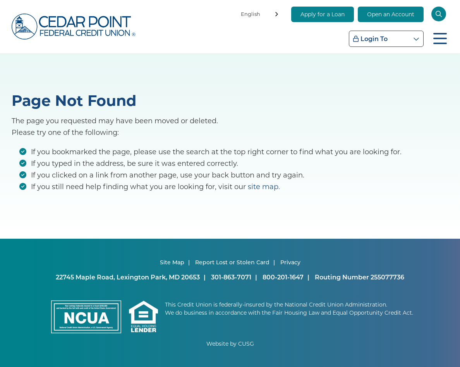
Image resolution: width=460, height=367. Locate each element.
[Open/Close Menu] (439, 37)
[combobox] (260, 15)
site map (263, 186)
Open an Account (390, 14)
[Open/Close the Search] (439, 13)
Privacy (290, 262)
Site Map (172, 262)
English (250, 13)
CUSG (246, 343)
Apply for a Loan (322, 14)
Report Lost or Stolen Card (232, 262)
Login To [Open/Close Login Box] (374, 38)
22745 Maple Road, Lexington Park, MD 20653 (128, 277)
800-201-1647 (283, 277)
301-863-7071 (231, 277)
